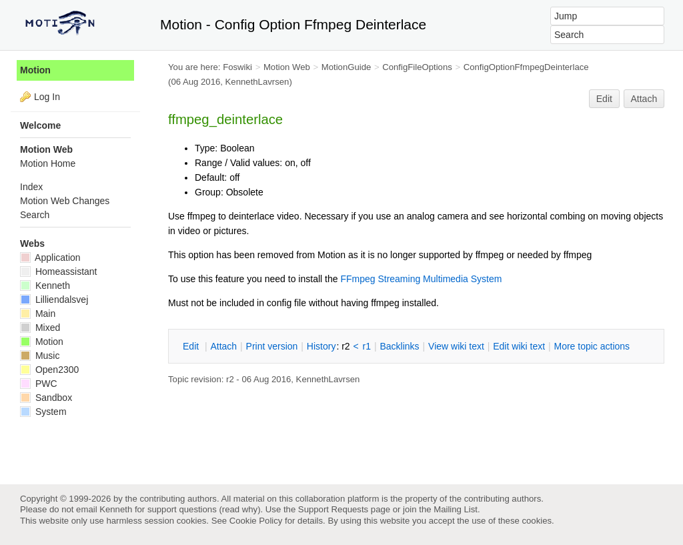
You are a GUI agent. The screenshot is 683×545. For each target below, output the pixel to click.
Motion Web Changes (64, 200)
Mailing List (456, 509)
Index (31, 186)
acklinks (399, 346)
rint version (272, 346)
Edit (604, 98)
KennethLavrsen (257, 82)
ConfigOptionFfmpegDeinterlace (526, 67)
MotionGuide (346, 67)
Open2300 (49, 369)
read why (239, 509)
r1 (367, 346)
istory (321, 346)
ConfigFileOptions (417, 67)
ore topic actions (592, 346)
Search (34, 214)
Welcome (40, 125)
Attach (644, 98)
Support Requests (333, 509)
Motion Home (47, 163)
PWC (38, 383)
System (43, 411)
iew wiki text (456, 346)
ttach (223, 346)
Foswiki (237, 67)
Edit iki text (519, 346)
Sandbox (46, 397)
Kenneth (45, 285)
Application (50, 257)
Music (39, 355)
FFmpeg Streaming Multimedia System (421, 279)
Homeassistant (58, 271)
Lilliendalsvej (54, 299)
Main (37, 313)
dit (192, 346)
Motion (35, 70)
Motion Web (286, 67)
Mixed (40, 327)
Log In (47, 96)
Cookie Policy (256, 521)
